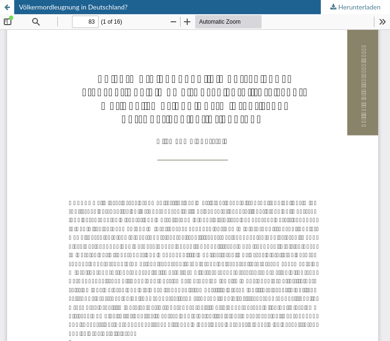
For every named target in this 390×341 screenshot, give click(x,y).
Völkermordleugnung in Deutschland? (73, 7)
